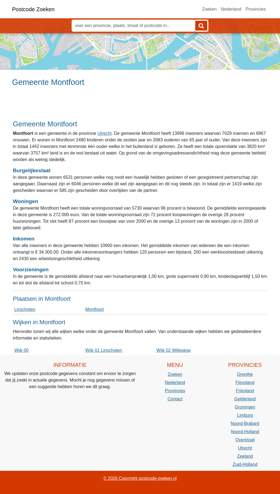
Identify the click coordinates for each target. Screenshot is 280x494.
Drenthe (245, 374)
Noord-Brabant (245, 423)
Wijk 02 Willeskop (173, 350)
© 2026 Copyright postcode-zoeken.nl (140, 478)
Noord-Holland (245, 431)
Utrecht (104, 133)
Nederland (231, 9)
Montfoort (94, 309)
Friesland (245, 390)
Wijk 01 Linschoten (103, 350)
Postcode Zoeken (33, 9)
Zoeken (209, 9)
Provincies (256, 9)
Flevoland (244, 382)
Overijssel (245, 440)
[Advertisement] (140, 105)
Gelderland (245, 399)
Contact (174, 399)
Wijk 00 (21, 350)
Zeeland (245, 456)
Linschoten (24, 309)
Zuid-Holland (245, 464)
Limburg (245, 415)
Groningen (245, 407)
